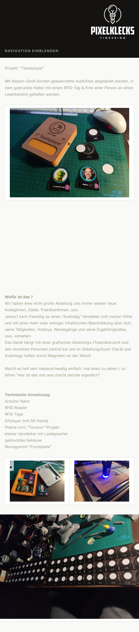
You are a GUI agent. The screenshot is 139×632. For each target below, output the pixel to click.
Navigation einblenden (32, 51)
